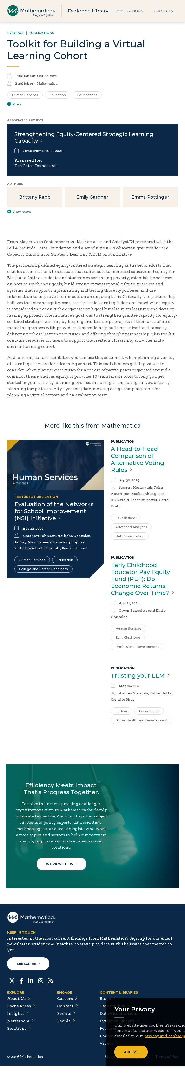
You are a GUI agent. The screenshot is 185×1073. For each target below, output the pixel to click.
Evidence (15, 33)
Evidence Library (88, 11)
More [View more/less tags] (14, 104)
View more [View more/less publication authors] (19, 212)
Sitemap (112, 1063)
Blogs (107, 1005)
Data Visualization (129, 537)
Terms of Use (166, 1063)
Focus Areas (21, 1013)
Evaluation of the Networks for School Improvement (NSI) (54, 512)
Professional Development (137, 647)
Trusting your (140, 676)
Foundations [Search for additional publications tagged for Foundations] (87, 95)
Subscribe (28, 971)
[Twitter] (12, 987)
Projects (163, 11)
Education (65, 561)
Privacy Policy (137, 1063)
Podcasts (111, 1043)
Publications (129, 11)
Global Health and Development (141, 721)
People (66, 1028)
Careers (67, 1005)
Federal (121, 712)
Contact (67, 1013)
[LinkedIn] (30, 987)
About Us (18, 1005)
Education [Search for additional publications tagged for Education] (57, 95)
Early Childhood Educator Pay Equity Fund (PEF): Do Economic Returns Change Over (142, 579)
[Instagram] (40, 987)
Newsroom (20, 1028)
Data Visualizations (121, 1020)
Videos (109, 1050)
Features (111, 1035)
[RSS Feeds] (50, 987)
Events (66, 1020)
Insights (18, 1020)
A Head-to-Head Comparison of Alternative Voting (137, 460)
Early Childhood (127, 638)
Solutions (19, 1035)
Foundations (125, 519)
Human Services (32, 561)
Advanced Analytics (131, 528)
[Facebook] (21, 987)
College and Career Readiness (43, 570)
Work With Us (62, 866)
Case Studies (114, 1013)
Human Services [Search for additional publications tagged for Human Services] (25, 95)
